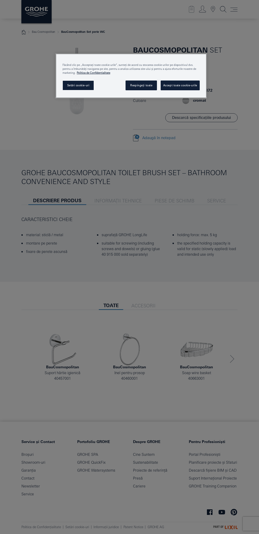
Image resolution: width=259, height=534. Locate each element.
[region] (131, 76)
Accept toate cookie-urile (180, 85)
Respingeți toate (141, 85)
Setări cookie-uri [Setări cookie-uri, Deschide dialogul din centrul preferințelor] (78, 85)
